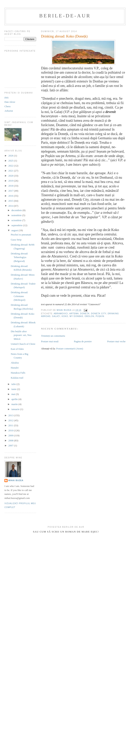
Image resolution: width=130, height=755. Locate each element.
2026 (11, 155)
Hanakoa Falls (18, 372)
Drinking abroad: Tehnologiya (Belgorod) (19, 257)
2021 (11, 170)
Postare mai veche (116, 341)
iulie (13, 384)
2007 (11, 445)
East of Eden (17, 348)
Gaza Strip (16, 239)
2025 (11, 160)
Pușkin (100, 316)
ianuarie (15, 409)
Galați (56, 316)
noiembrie (16, 215)
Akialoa (15, 362)
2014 (11, 205)
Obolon (89, 316)
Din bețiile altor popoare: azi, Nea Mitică (21, 335)
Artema (74, 314)
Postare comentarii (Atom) (69, 348)
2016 (11, 195)
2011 (11, 425)
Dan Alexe (9, 101)
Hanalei (14, 367)
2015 (11, 200)
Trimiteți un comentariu (53, 335)
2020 (11, 175)
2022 (11, 165)
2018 (11, 185)
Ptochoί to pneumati (21, 234)
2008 (11, 440)
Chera (7, 106)
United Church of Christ (23, 343)
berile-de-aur (65, 16)
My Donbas (76, 316)
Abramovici (61, 314)
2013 (11, 415)
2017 (11, 190)
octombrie (16, 220)
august (15, 230)
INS (6, 97)
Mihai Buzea (15, 480)
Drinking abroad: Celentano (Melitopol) (19, 296)
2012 (11, 420)
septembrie (17, 225)
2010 (11, 430)
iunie (14, 389)
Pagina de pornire (83, 341)
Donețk (84, 314)
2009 (11, 435)
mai (13, 394)
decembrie (17, 210)
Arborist (8, 110)
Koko (65, 316)
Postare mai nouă (50, 341)
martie (14, 404)
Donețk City (98, 314)
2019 (11, 180)
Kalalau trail (17, 377)
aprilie (14, 399)
